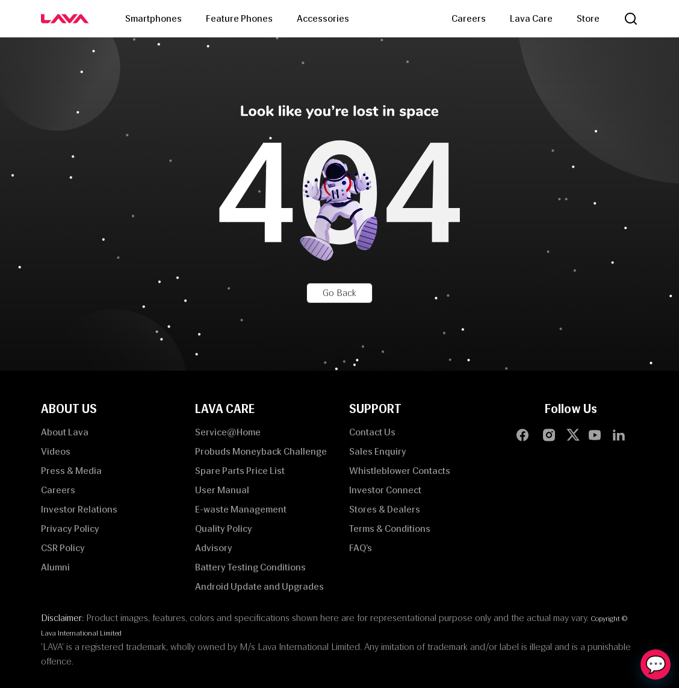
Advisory (213, 548)
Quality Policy (223, 528)
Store (588, 18)
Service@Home (228, 432)
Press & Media (71, 470)
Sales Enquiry (377, 451)
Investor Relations (79, 509)
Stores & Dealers (384, 509)
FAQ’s (360, 548)
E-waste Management (241, 509)
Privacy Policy (70, 528)
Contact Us (372, 432)
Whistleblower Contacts (399, 470)
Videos (55, 451)
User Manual (222, 490)
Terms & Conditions (389, 528)
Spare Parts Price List (240, 470)
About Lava (64, 432)
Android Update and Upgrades (259, 586)
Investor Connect (385, 490)
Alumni (55, 567)
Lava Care (531, 18)
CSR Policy (63, 548)
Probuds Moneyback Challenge (261, 451)
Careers (468, 18)
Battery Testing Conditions (250, 567)
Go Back (339, 292)
